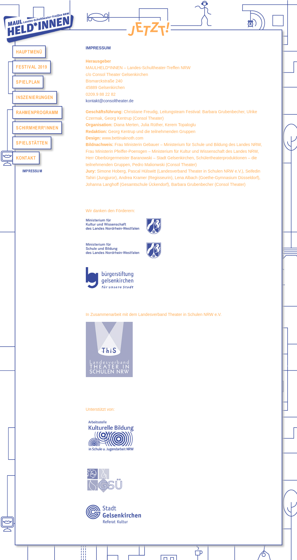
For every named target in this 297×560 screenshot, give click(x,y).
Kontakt (26, 158)
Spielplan (28, 82)
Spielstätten (31, 142)
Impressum (32, 171)
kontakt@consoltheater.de (110, 100)
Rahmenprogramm (37, 112)
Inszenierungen (34, 97)
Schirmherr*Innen (37, 127)
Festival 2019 (31, 66)
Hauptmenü (29, 51)
